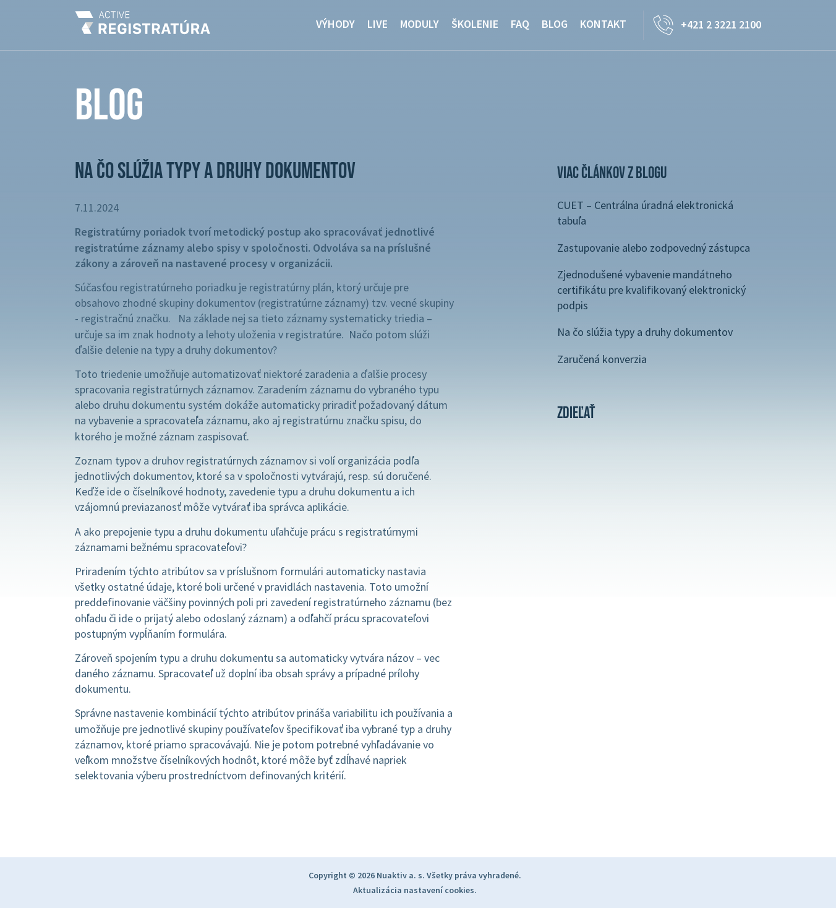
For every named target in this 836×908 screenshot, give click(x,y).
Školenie (474, 24)
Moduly (419, 24)
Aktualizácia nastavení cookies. (415, 890)
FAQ (520, 24)
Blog (555, 24)
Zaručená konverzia (602, 359)
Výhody (335, 24)
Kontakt (603, 24)
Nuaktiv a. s (399, 875)
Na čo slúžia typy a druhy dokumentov (645, 332)
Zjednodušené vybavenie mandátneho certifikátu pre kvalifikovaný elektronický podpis (651, 289)
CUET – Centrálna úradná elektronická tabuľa (645, 213)
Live (377, 24)
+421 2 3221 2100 (721, 24)
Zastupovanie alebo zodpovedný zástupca (653, 248)
